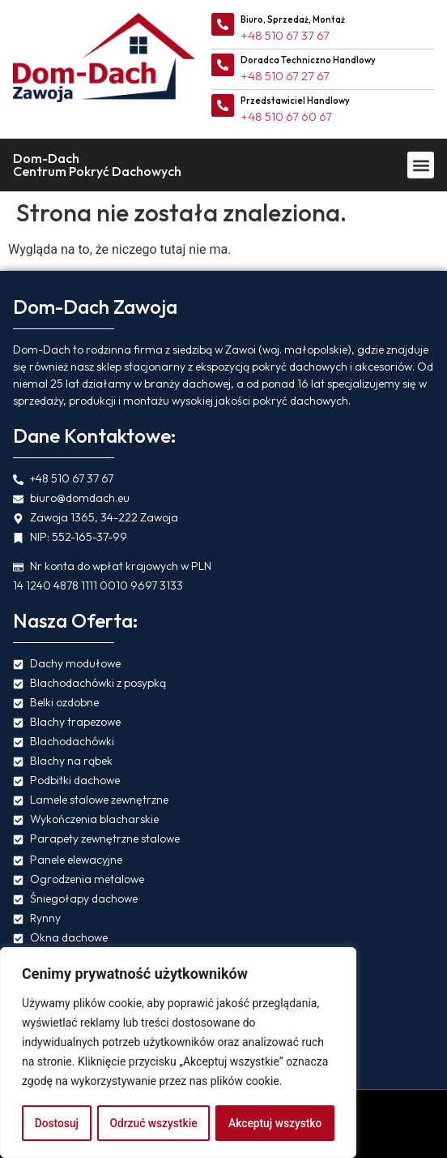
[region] (178, 1053)
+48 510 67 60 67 (286, 116)
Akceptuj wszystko (275, 1123)
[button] (420, 165)
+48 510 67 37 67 (285, 35)
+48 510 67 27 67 (285, 76)
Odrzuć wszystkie (153, 1123)
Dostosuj (56, 1123)
